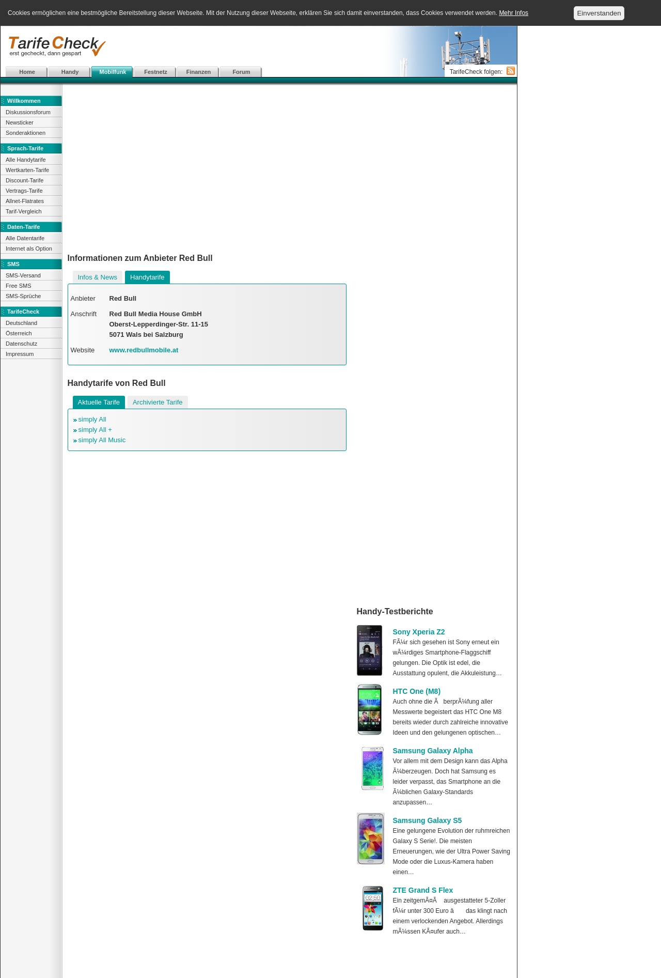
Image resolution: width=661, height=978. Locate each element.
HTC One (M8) (417, 691)
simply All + (95, 429)
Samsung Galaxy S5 (427, 820)
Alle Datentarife (25, 238)
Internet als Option (29, 248)
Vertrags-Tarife (24, 191)
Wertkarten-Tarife (27, 170)
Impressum (20, 354)
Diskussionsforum (28, 112)
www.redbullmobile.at (144, 350)
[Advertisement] (259, 46)
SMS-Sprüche (23, 296)
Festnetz (155, 72)
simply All (92, 419)
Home (27, 72)
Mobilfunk (113, 72)
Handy (70, 72)
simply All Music (102, 440)
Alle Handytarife (26, 160)
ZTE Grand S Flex (423, 890)
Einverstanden (599, 13)
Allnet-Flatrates (25, 201)
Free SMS (19, 286)
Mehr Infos (513, 13)
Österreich (19, 333)
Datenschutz (21, 343)
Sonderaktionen (25, 133)
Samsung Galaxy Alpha (433, 751)
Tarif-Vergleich (24, 211)
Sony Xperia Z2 (419, 632)
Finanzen (198, 72)
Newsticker (20, 122)
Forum (241, 72)
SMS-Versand (23, 275)
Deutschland (21, 323)
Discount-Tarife (24, 180)
